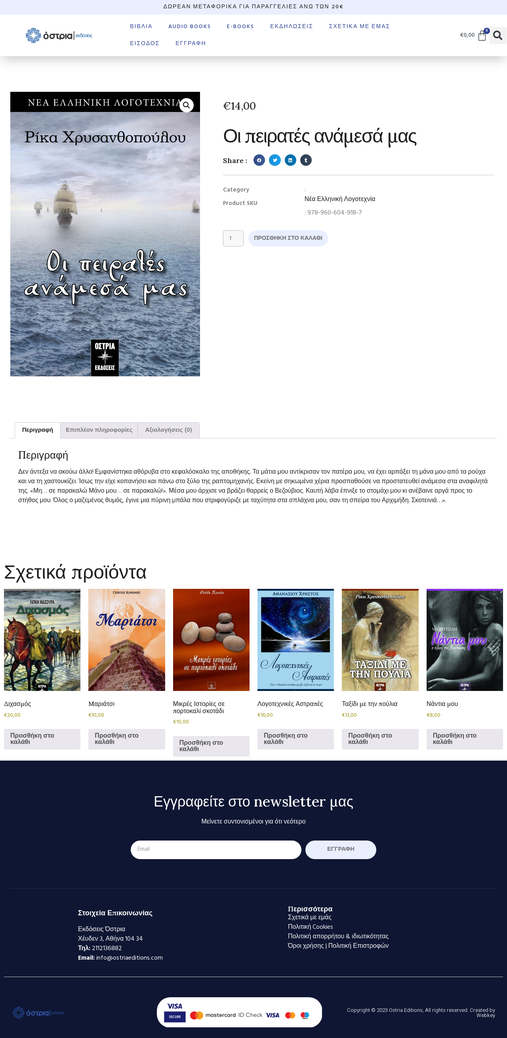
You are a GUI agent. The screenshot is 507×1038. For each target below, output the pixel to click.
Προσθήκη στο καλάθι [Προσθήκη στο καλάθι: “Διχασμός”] (32, 739)
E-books (240, 26)
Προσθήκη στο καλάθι (295, 239)
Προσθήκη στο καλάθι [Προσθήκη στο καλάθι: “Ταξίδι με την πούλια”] (370, 739)
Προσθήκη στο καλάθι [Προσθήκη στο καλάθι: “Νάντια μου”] (455, 739)
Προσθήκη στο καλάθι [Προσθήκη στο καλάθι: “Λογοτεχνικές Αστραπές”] (286, 739)
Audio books (189, 26)
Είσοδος (145, 43)
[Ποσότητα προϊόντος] (234, 239)
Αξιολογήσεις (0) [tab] (168, 430)
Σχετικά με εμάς (359, 26)
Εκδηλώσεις (291, 26)
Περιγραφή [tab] (37, 430)
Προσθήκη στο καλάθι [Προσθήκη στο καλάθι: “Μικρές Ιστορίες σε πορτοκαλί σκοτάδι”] (201, 746)
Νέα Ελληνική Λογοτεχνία (340, 199)
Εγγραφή (190, 43)
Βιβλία (141, 26)
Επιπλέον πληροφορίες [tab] (99, 430)
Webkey (486, 1015)
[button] (498, 35)
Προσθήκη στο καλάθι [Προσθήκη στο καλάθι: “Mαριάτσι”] (117, 739)
